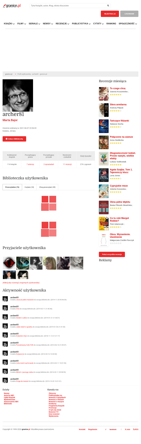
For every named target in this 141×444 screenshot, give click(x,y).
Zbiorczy (52, 393)
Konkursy (52, 404)
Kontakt (82, 429)
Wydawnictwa (9, 399)
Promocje (53, 408)
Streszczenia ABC (11, 402)
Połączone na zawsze (121, 137)
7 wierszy (30, 164)
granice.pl (8, 74)
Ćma (17, 309)
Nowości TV (53, 412)
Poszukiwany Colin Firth (24, 345)
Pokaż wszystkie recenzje (112, 254)
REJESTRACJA (110, 14)
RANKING (111, 24)
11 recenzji (67, 164)
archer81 (14, 297)
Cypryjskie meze (119, 185)
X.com (126, 429)
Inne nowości (54, 414)
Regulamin (92, 429)
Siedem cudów (21, 318)
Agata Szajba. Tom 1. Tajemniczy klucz (121, 171)
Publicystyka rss (55, 395)
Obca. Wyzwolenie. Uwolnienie (120, 235)
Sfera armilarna (118, 104)
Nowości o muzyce (56, 402)
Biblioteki (8, 404)
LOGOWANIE (129, 14)
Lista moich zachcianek (24, 363)
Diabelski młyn (21, 336)
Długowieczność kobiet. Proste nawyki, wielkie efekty (123, 156)
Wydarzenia (53, 416)
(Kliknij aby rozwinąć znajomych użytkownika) (21, 283)
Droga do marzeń (22, 381)
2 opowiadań (49, 164)
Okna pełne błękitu (120, 202)
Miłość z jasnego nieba (24, 372)
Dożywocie (20, 354)
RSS (135, 429)
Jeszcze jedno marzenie (25, 300)
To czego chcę (117, 88)
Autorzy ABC (9, 395)
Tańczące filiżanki (119, 120)
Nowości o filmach (56, 399)
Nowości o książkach (57, 397)
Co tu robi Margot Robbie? (119, 219)
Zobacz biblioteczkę (14, 139)
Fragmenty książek (56, 406)
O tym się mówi (55, 410)
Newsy (6, 393)
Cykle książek (9, 397)
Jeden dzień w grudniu (24, 327)
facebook (110, 429)
